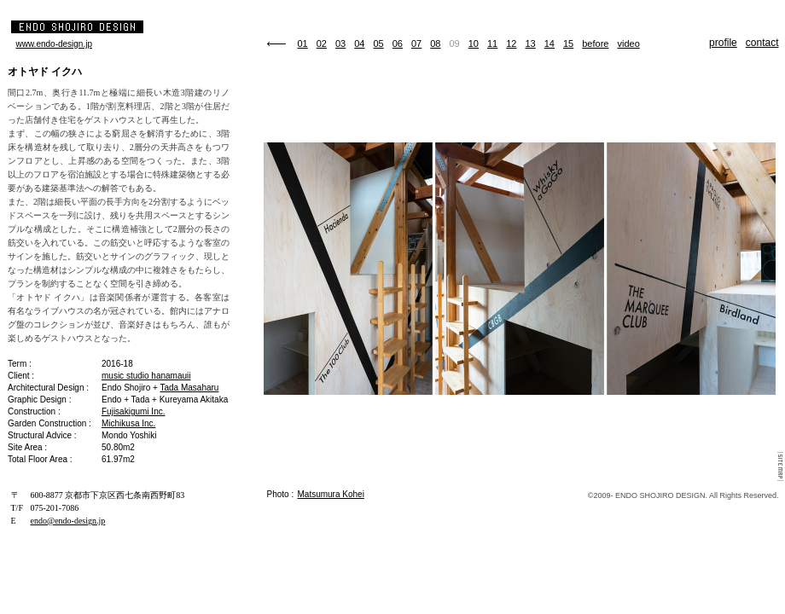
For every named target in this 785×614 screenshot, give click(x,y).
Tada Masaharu (189, 387)
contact (762, 43)
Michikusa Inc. (128, 423)
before (595, 43)
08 (435, 43)
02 (322, 43)
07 (416, 43)
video (628, 43)
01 (303, 43)
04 (359, 43)
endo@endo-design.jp (68, 520)
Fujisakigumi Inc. (133, 411)
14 (549, 43)
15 (568, 43)
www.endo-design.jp (54, 44)
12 (511, 43)
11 (492, 43)
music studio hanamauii (146, 375)
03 (340, 43)
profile (723, 43)
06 (397, 43)
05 (379, 43)
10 (473, 43)
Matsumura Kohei (331, 494)
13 (531, 43)
